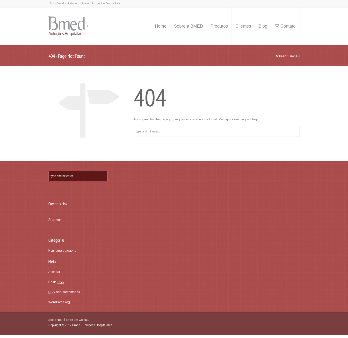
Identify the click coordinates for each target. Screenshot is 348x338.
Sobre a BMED (188, 26)
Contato (288, 26)
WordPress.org (59, 302)
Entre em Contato (77, 320)
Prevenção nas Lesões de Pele (100, 3)
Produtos (219, 26)
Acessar (54, 272)
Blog (263, 26)
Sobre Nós (55, 320)
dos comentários (64, 292)
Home (161, 26)
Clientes (243, 26)
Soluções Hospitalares (64, 3)
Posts (56, 282)
